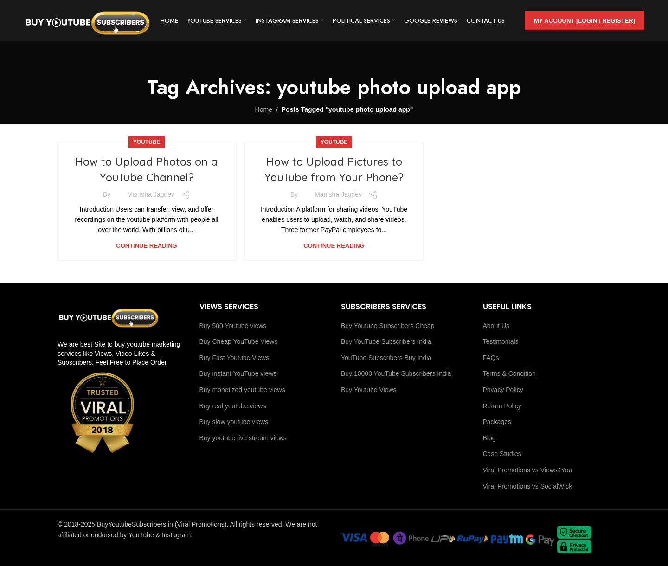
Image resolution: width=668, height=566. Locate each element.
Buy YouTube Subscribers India (386, 341)
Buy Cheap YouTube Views (238, 341)
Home (263, 109)
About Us (496, 325)
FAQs (491, 357)
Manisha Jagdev (150, 194)
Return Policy (502, 406)
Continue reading (146, 245)
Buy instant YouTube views (238, 373)
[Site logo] (89, 20)
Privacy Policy (503, 389)
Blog (489, 438)
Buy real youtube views (232, 406)
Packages (497, 421)
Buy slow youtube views (234, 421)
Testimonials (501, 341)
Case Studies (502, 453)
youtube (147, 142)
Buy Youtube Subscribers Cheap (388, 325)
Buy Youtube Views (369, 389)
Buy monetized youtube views (242, 389)
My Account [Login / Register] (584, 20)
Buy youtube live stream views (243, 438)
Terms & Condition (509, 373)
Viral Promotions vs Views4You (527, 470)
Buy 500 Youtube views (233, 325)
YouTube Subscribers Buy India (386, 357)
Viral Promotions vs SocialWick (527, 486)
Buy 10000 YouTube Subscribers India (396, 373)
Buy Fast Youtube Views (234, 357)
